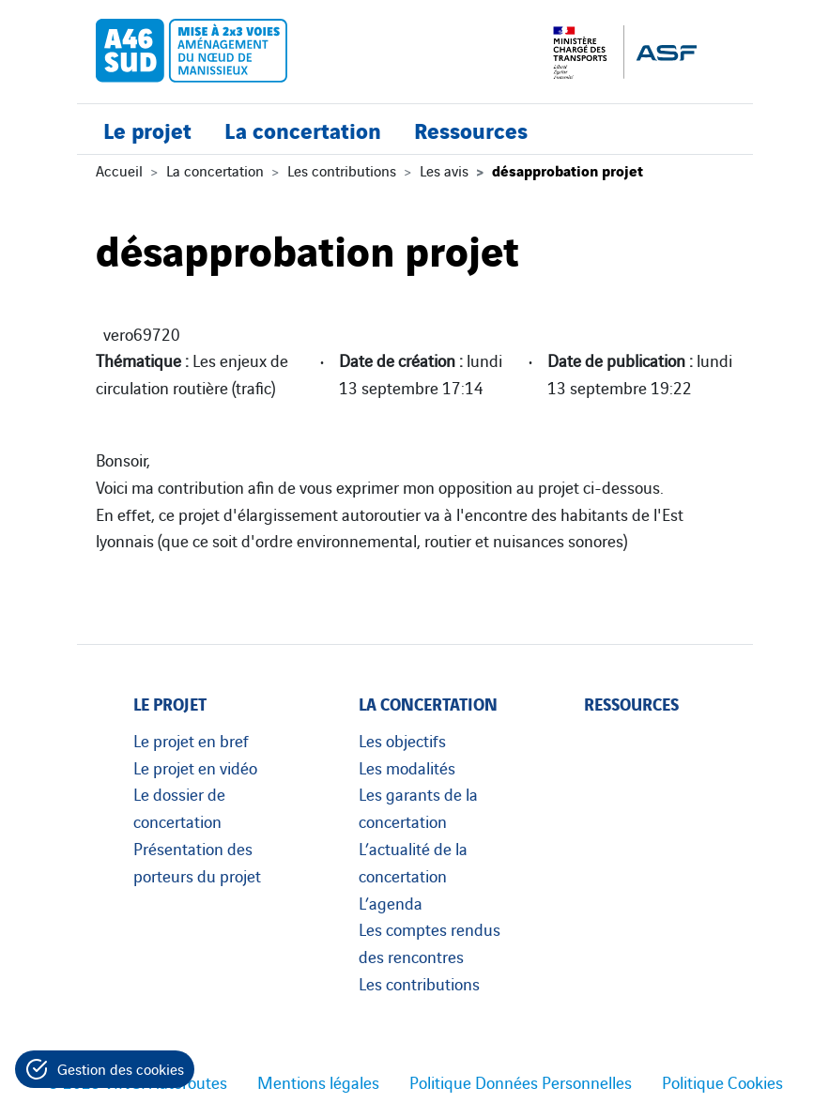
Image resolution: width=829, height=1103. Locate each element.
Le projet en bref (191, 740)
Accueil (119, 170)
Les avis (444, 170)
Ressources (471, 129)
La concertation (302, 129)
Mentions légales (318, 1081)
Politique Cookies (722, 1081)
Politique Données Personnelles (520, 1081)
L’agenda (390, 902)
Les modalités (407, 767)
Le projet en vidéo (195, 767)
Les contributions (341, 170)
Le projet (147, 129)
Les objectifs (402, 740)
